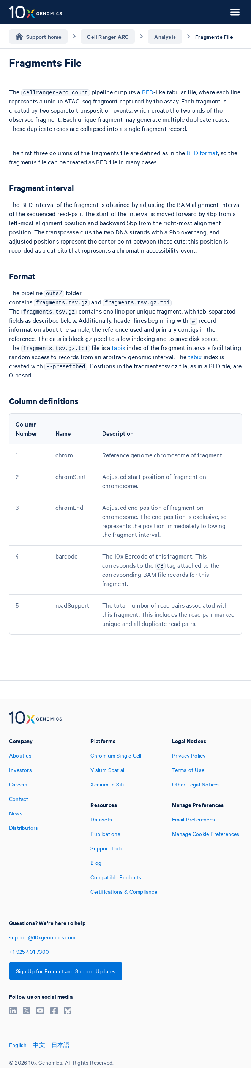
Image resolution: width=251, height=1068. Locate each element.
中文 (39, 1045)
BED (147, 92)
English (18, 1045)
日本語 (60, 1045)
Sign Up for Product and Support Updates (65, 971)
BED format (202, 152)
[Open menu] (235, 12)
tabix (118, 347)
